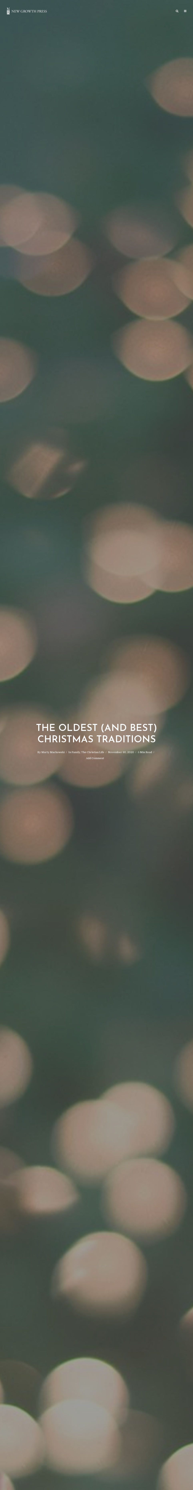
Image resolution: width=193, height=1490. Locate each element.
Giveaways (109, 11)
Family (76, 752)
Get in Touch (147, 11)
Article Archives (85, 11)
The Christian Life (92, 752)
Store (65, 11)
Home (51, 11)
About (166, 11)
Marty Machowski (53, 752)
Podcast (127, 11)
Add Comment (95, 758)
